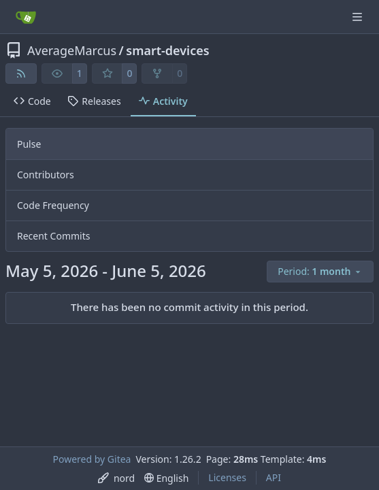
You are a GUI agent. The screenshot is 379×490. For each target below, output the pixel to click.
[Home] (26, 17)
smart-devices (167, 50)
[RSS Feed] (21, 73)
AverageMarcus (71, 50)
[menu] (320, 271)
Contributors (45, 174)
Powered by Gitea (92, 459)
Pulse (29, 143)
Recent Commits (53, 235)
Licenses (227, 477)
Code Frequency (53, 205)
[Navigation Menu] (358, 16)
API (273, 477)
